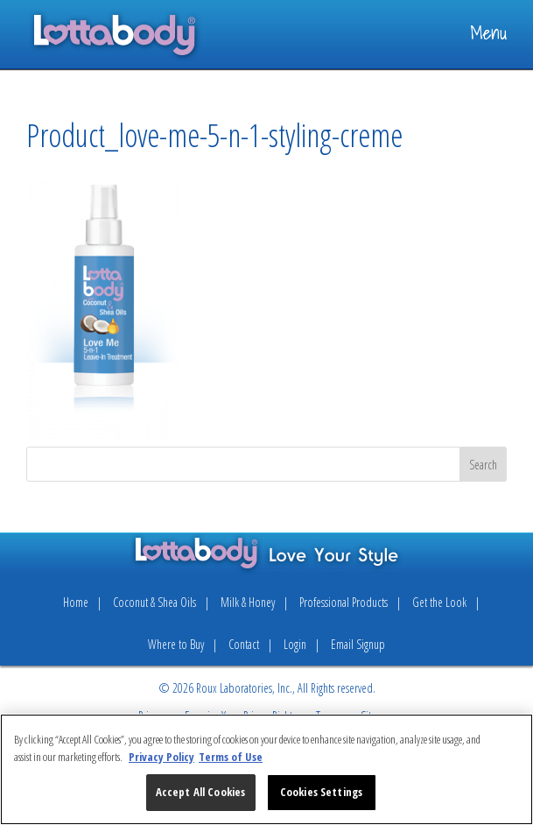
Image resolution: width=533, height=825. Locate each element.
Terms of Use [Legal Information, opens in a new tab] (231, 757)
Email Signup (358, 644)
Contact (243, 644)
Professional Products (343, 602)
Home (75, 602)
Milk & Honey (248, 602)
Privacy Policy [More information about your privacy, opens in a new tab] (161, 757)
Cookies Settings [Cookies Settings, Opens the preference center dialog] (321, 792)
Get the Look (439, 602)
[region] (266, 769)
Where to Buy (176, 644)
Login (295, 644)
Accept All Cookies (200, 792)
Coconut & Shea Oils (154, 602)
